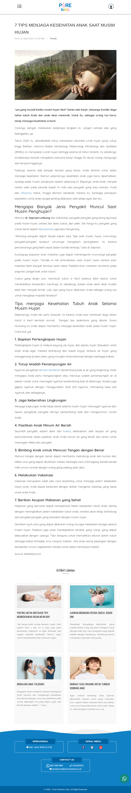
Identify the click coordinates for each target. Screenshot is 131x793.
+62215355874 (77, 765)
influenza (26, 193)
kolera (67, 431)
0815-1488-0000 (54, 765)
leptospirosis (46, 229)
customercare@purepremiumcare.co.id (65, 768)
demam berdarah (49, 370)
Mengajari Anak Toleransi (30, 684)
